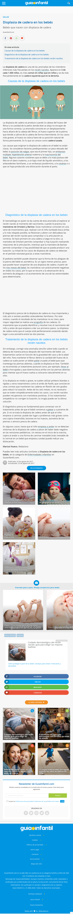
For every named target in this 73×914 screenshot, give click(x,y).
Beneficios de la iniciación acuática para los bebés (51, 501)
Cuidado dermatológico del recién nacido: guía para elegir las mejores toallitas (18, 736)
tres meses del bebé (16, 267)
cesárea (62, 163)
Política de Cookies (53, 801)
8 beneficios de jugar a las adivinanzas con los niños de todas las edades (54, 736)
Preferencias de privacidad (24, 801)
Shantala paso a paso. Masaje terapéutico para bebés (37, 587)
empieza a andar (46, 426)
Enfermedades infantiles (39, 454)
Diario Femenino (36, 905)
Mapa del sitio (36, 864)
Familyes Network (35, 894)
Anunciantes (35, 859)
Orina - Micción (10, 635)
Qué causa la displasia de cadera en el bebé (54, 536)
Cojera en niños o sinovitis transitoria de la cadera (16, 571)
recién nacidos (42, 69)
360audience (43, 911)
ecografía (38, 322)
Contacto (35, 854)
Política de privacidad (35, 845)
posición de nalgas (20, 151)
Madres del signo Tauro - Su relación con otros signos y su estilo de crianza (17, 771)
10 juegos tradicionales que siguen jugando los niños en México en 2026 (54, 771)
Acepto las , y (34, 801)
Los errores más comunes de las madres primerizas (19, 501)
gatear (50, 409)
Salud (6, 17)
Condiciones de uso (39, 801)
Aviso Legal (35, 849)
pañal (36, 360)
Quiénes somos (35, 835)
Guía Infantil (35, 899)
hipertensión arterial (22, 154)
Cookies (35, 840)
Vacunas (20, 635)
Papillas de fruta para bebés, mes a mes (17, 536)
